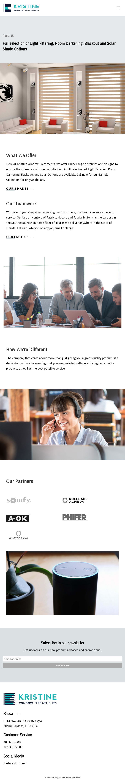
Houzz (22, 763)
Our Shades (20, 188)
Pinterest (10, 763)
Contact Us (20, 236)
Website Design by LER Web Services (62, 777)
